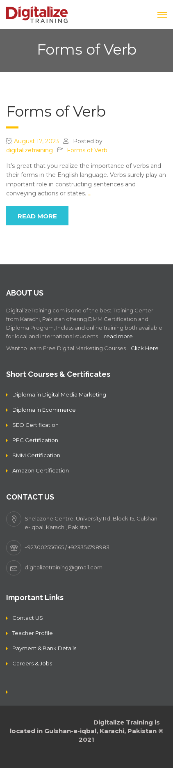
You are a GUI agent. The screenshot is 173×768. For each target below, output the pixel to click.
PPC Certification (35, 440)
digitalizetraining (29, 150)
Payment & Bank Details (44, 648)
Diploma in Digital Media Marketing (59, 394)
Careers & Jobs (32, 663)
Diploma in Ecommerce (44, 409)
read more (37, 216)
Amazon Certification (40, 470)
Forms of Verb (56, 111)
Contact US (27, 617)
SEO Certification (35, 425)
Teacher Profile (32, 633)
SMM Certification (36, 455)
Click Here (145, 348)
